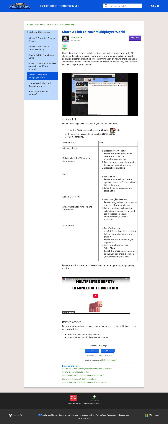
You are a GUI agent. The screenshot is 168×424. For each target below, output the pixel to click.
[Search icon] (122, 6)
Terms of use (101, 415)
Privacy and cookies (86, 415)
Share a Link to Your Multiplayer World (37, 76)
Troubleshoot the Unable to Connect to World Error (83, 375)
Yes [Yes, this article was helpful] (92, 350)
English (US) (17, 415)
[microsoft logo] (152, 415)
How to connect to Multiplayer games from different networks (42, 66)
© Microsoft (84, 418)
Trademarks (112, 415)
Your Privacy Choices (49, 415)
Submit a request (109, 360)
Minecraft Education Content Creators (41, 39)
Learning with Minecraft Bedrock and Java (39, 84)
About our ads (123, 415)
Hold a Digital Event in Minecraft (38, 93)
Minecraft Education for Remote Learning (39, 48)
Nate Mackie (76, 37)
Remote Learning (67, 24)
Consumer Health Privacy (68, 415)
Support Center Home (36, 24)
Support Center (48, 6)
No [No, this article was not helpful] (107, 350)
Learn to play (52, 24)
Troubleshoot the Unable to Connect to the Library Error (85, 382)
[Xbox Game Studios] (94, 397)
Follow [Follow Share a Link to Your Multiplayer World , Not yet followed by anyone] (135, 37)
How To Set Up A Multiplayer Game (41, 56)
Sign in (155, 6)
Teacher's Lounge (69, 6)
